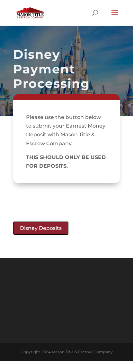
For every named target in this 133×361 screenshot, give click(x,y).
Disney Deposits (41, 228)
